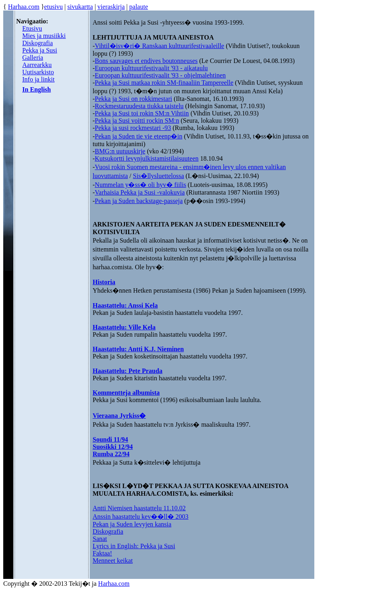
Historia (104, 282)
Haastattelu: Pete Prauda (127, 370)
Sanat (100, 538)
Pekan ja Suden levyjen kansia (132, 524)
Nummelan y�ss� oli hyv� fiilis (140, 184)
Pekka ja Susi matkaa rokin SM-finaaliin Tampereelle (164, 82)
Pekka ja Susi (39, 50)
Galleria (32, 57)
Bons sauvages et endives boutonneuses (146, 60)
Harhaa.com (24, 6)
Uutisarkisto (38, 72)
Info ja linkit (38, 79)
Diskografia (37, 43)
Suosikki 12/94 (113, 446)
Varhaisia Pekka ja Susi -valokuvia (139, 192)
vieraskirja (111, 6)
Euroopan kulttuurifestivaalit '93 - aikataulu (151, 68)
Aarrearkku (37, 64)
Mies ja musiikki (44, 35)
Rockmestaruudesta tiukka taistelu (139, 106)
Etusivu (32, 28)
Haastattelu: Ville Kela (124, 327)
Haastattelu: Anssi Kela (125, 305)
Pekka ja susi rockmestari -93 (133, 127)
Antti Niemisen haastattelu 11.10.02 (139, 508)
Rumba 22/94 (111, 454)
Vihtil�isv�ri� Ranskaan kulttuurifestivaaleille (159, 45)
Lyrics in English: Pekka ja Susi (134, 546)
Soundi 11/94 (110, 439)
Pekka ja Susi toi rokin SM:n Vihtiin (142, 113)
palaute (138, 6)
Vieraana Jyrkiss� (119, 415)
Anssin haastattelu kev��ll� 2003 (141, 516)
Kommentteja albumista (126, 392)
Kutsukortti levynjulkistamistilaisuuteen (146, 158)
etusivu (53, 6)
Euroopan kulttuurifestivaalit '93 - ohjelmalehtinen (160, 75)
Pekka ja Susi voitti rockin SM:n (137, 120)
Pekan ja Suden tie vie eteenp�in (138, 136)
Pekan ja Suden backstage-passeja (138, 200)
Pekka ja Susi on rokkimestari (133, 98)
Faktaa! (102, 553)
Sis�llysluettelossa (158, 175)
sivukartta (80, 6)
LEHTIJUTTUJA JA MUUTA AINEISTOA (153, 37)
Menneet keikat (113, 560)
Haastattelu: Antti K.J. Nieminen (138, 349)
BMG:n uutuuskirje (120, 151)
